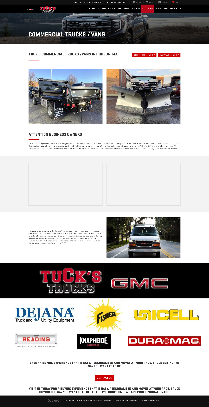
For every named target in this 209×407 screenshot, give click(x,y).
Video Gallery (175, 9)
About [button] (165, 9)
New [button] (93, 9)
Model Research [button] (114, 9)
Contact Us (104, 377)
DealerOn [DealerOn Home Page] (81, 400)
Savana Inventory (169, 55)
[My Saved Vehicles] (176, 2)
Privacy (95, 400)
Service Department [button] (131, 9)
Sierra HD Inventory (144, 55)
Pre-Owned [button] (102, 9)
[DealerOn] (54, 400)
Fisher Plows (147, 9)
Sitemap (89, 400)
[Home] (89, 9)
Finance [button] (158, 9)
